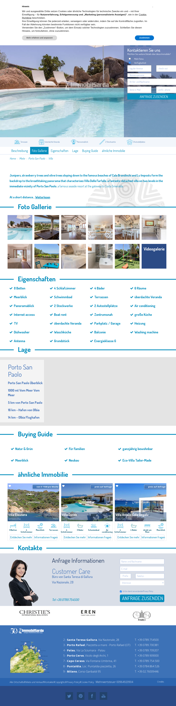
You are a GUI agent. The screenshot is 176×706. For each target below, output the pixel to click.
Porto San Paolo (36, 158)
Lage (75, 151)
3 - (74, 645)
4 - (69, 650)
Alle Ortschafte (17, 682)
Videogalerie (154, 248)
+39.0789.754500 (67, 599)
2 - (80, 640)
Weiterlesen (42, 197)
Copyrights (60, 682)
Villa (50, 158)
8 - (72, 666)
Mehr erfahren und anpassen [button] (39, 38)
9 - (70, 671)
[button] (152, 6)
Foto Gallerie (39, 151)
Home (13, 158)
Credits (160, 681)
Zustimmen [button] (144, 38)
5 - (73, 655)
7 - (74, 661)
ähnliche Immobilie (113, 151)
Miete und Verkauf (34, 682)
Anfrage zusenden (142, 598)
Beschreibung (19, 151)
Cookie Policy (87, 682)
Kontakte (49, 682)
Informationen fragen (45, 537)
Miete (22, 158)
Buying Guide (90, 151)
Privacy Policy (148, 591)
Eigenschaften (59, 151)
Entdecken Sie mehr (21, 537)
